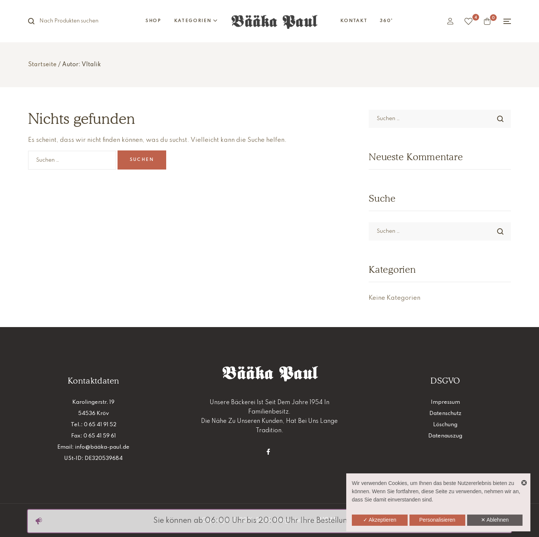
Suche (35, 21)
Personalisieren (437, 520)
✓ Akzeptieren (379, 520)
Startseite (42, 65)
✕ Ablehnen (495, 520)
